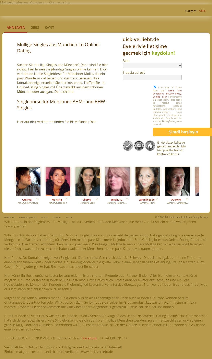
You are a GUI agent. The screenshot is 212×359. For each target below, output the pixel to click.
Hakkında (9, 217)
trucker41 (176, 199)
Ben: (126, 60)
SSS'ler (69, 217)
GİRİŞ (202, 10)
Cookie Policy (160, 96)
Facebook (90, 338)
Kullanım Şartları (27, 217)
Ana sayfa (16, 27)
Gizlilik (44, 217)
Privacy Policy (173, 93)
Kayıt (49, 27)
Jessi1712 (116, 199)
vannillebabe (146, 199)
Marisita (57, 199)
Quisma (27, 199)
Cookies (57, 217)
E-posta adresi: (134, 72)
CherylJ (86, 199)
